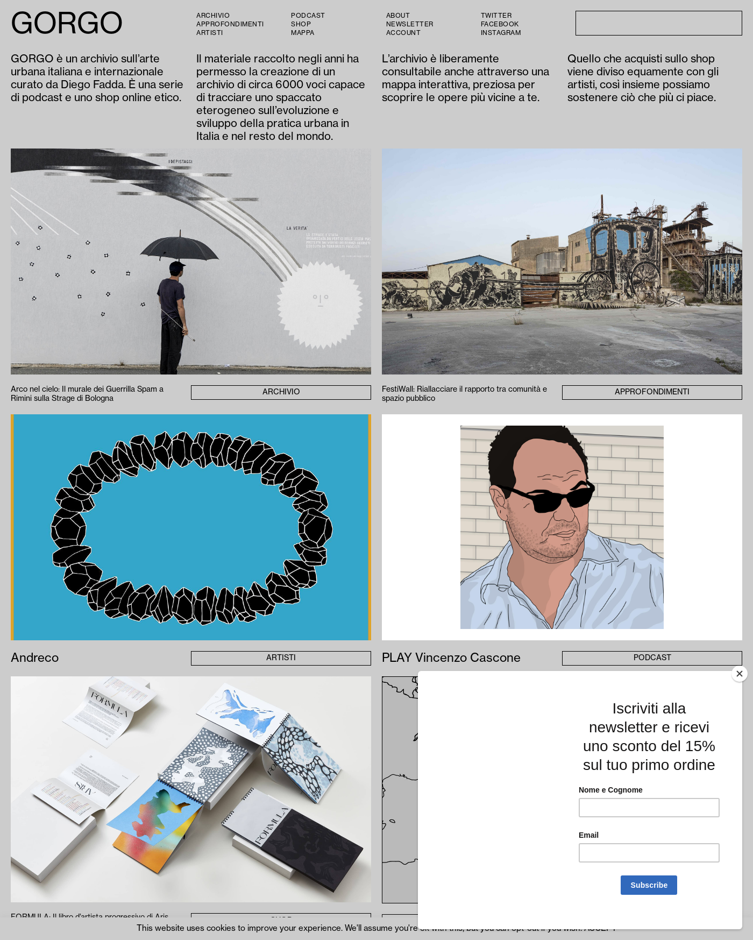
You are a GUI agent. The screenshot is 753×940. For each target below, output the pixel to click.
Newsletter (410, 24)
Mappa (303, 33)
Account (403, 33)
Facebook (500, 24)
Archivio (213, 15)
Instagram (501, 33)
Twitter (496, 15)
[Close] (739, 685)
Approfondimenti (230, 24)
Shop (301, 24)
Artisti (209, 33)
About (398, 15)
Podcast (652, 658)
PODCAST (308, 15)
